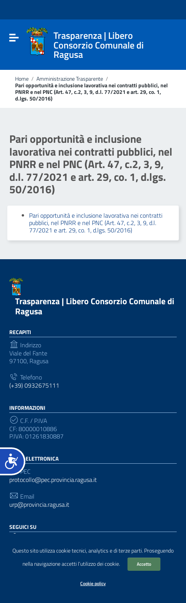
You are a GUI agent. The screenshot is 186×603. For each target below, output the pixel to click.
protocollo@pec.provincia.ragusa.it (53, 479)
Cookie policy (93, 583)
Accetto (144, 564)
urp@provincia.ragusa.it (39, 504)
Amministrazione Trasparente (69, 79)
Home (22, 79)
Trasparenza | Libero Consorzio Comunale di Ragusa (94, 306)
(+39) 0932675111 (34, 385)
